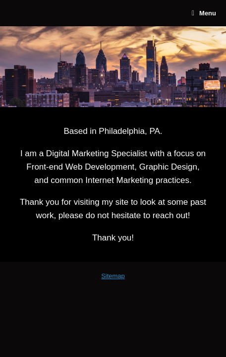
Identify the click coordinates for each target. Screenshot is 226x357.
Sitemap (113, 276)
